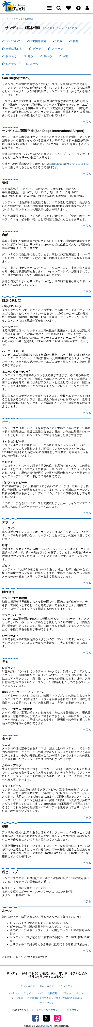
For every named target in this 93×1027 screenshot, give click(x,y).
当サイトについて (33, 992)
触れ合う (11, 56)
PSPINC (45, 1022)
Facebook (35, 1014)
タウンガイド (28, 985)
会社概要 (52, 992)
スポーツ (57, 48)
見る (30, 56)
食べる (48, 56)
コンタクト (14, 992)
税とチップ (13, 63)
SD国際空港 (38, 41)
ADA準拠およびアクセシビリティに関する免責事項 (54, 996)
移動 (65, 56)
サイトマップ (46, 1000)
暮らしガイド (46, 985)
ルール (34, 63)
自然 (76, 41)
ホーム (5, 19)
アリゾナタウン (70, 1006)
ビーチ (37, 48)
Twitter (46, 1014)
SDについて (13, 41)
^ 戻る (87, 121)
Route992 (58, 163)
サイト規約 (17, 996)
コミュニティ (65, 985)
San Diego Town (19, 11)
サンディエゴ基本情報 (21, 19)
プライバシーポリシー (73, 992)
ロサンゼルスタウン (47, 1006)
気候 (59, 41)
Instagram (57, 1014)
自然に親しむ (14, 48)
